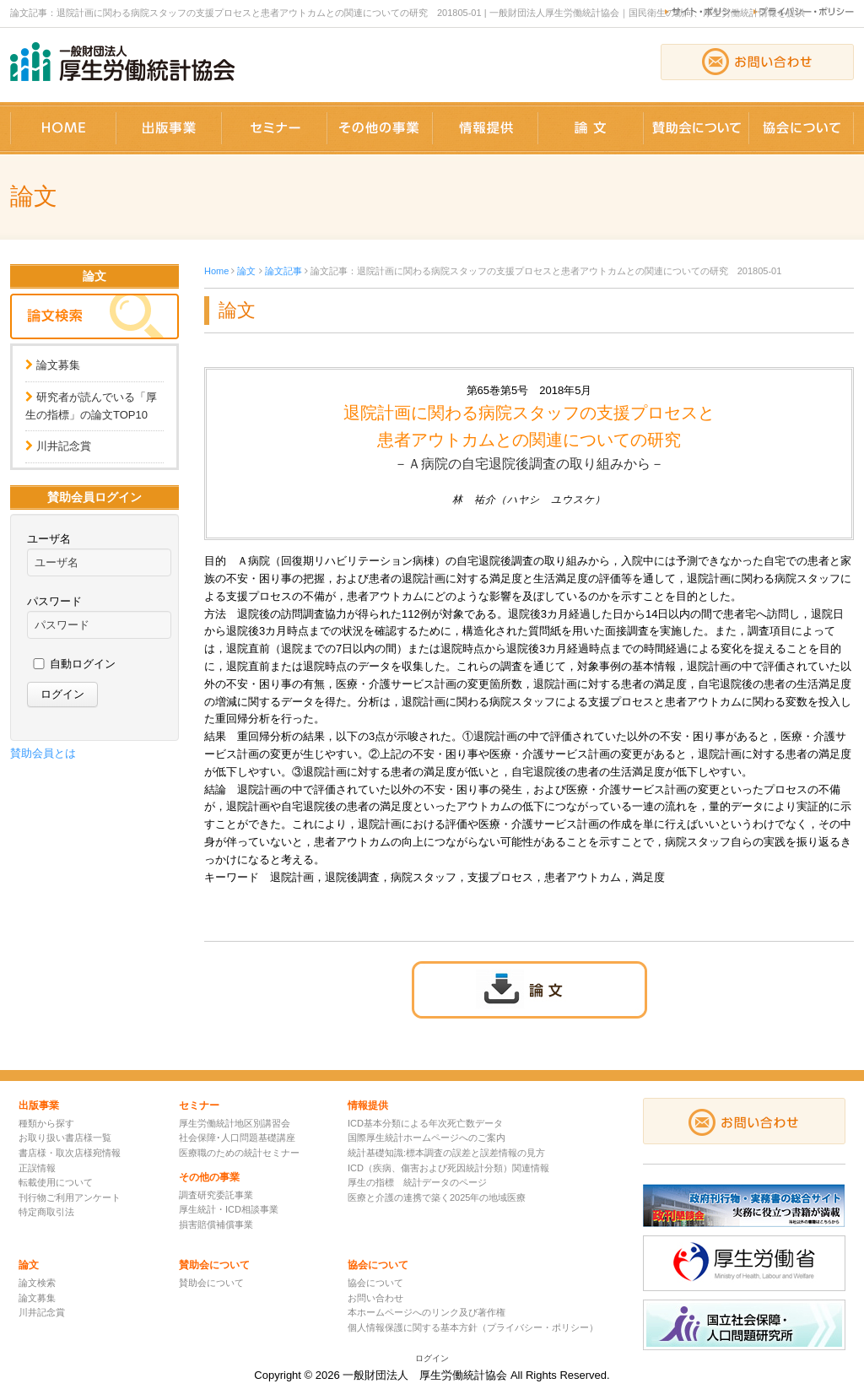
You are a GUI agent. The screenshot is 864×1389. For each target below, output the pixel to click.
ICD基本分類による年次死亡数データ (425, 1123)
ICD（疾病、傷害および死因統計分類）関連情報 (448, 1168)
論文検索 (37, 1283)
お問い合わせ (375, 1298)
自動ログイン (83, 663)
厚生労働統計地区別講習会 (234, 1123)
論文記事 (283, 271)
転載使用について (56, 1182)
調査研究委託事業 (216, 1195)
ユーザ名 (49, 538)
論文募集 (58, 365)
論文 (246, 271)
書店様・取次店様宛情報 (70, 1153)
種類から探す (46, 1123)
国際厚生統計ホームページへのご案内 (426, 1137)
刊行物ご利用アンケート (70, 1197)
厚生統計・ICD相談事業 (228, 1209)
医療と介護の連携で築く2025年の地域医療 (437, 1197)
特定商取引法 (46, 1212)
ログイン (432, 1358)
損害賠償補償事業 (216, 1224)
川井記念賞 (63, 446)
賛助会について (211, 1283)
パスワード (54, 601)
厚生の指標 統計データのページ (417, 1182)
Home (216, 271)
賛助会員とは (43, 753)
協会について (375, 1283)
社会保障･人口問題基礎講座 (237, 1137)
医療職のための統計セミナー (239, 1153)
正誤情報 (37, 1168)
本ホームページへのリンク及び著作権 (426, 1312)
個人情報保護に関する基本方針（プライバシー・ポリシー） (473, 1327)
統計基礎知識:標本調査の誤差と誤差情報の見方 (446, 1153)
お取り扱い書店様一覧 (65, 1137)
